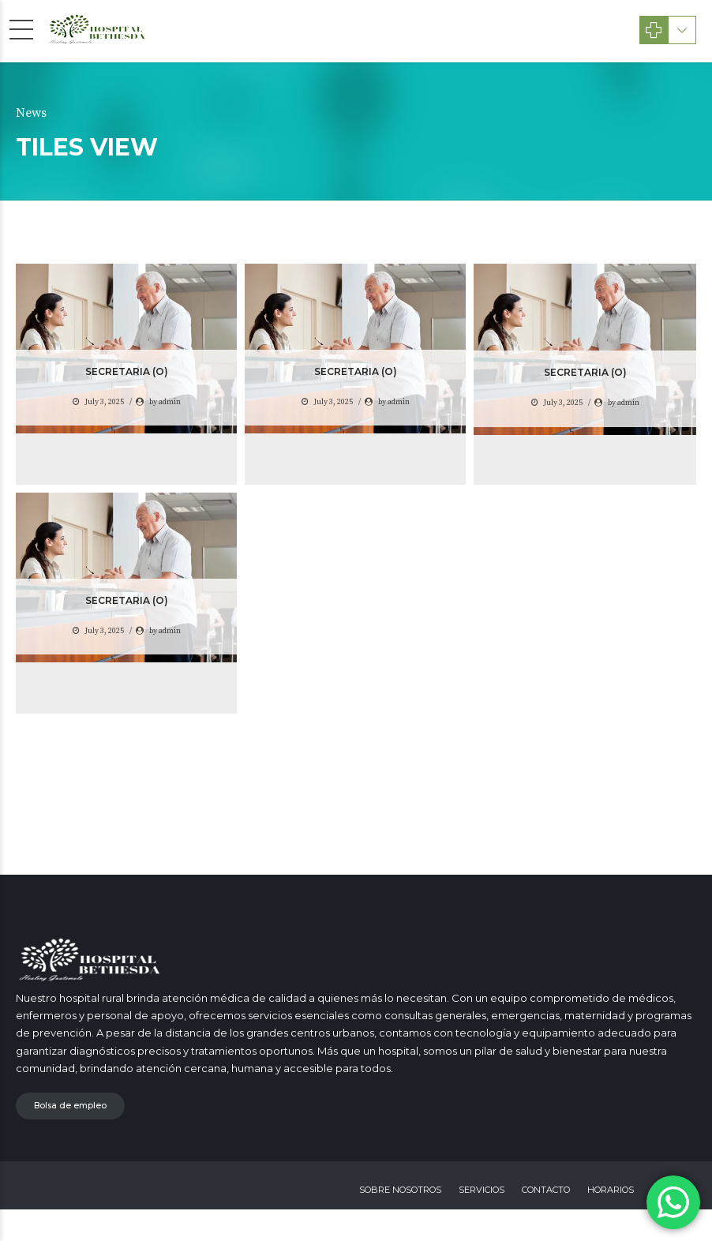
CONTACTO (546, 1189)
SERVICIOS (481, 1189)
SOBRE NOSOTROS (400, 1189)
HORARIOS (610, 1189)
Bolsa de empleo (70, 1105)
